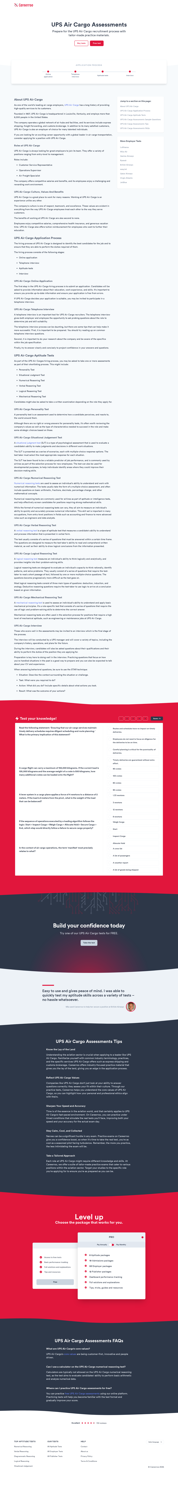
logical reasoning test (26, 560)
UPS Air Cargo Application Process (135, 112)
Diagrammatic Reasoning (25, 1467)
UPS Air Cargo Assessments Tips (134, 125)
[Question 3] (133, 719)
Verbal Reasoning (21, 1462)
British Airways (126, 166)
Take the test (89, 953)
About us (85, 1462)
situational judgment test (28, 443)
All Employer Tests (55, 1462)
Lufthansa (124, 148)
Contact (84, 1457)
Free (55, 1293)
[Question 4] (139, 719)
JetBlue (123, 183)
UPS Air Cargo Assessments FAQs (135, 129)
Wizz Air (123, 152)
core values (70, 1364)
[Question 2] (127, 719)
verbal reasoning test (26, 531)
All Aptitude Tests (55, 1457)
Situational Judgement (24, 1477)
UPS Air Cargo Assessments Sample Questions (140, 120)
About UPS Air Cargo (129, 107)
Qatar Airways (126, 174)
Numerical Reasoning (23, 1457)
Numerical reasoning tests (27, 484)
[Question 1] (121, 719)
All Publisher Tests (55, 1467)
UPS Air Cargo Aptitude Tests (133, 116)
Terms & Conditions (89, 1472)
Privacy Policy (87, 1467)
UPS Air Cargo (71, 106)
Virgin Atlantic (126, 179)
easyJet (123, 170)
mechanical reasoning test (29, 603)
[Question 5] (145, 719)
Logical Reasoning (22, 1472)
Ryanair (123, 161)
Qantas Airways (127, 157)
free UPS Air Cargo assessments (82, 1404)
